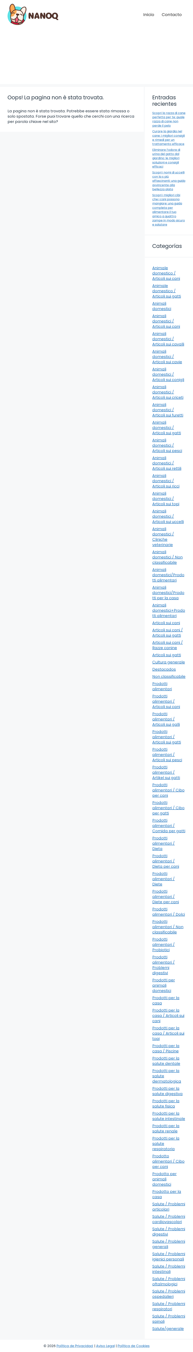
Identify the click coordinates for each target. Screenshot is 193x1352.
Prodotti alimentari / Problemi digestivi (163, 965)
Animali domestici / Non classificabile (167, 557)
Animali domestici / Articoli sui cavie (167, 357)
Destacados (164, 669)
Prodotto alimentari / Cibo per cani (168, 1161)
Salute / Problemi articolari (168, 1206)
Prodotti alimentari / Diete (163, 879)
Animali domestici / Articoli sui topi (165, 499)
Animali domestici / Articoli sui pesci (167, 445)
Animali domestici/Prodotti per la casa (168, 593)
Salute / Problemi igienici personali (168, 1256)
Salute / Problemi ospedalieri (168, 1294)
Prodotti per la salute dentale (166, 1061)
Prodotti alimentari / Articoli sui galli (166, 719)
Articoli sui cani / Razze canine (167, 645)
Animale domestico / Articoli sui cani (166, 273)
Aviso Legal (105, 1346)
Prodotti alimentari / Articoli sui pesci (167, 755)
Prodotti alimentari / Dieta (163, 843)
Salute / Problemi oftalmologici (168, 1281)
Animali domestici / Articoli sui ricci (165, 481)
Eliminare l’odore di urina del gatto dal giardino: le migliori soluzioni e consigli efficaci (166, 158)
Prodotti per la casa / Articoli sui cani (168, 1015)
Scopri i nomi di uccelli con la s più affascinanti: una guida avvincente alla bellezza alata (168, 181)
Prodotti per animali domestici (163, 985)
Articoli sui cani (166, 622)
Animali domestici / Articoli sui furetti (167, 410)
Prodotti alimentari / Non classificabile (167, 927)
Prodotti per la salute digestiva (167, 1091)
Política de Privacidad (75, 1346)
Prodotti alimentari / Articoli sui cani (166, 701)
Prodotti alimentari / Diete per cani (165, 897)
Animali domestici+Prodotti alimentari (168, 610)
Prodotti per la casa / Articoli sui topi (168, 1033)
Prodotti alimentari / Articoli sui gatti (166, 737)
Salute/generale (168, 1328)
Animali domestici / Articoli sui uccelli (168, 516)
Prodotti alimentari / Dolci (168, 911)
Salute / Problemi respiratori (168, 1306)
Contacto (172, 15)
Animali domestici (161, 306)
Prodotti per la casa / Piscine (165, 1048)
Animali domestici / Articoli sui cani (166, 321)
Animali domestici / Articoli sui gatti (166, 428)
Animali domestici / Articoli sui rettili (166, 463)
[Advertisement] (96, 57)
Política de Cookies (134, 1346)
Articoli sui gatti (166, 655)
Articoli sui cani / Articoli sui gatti (167, 632)
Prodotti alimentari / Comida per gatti (168, 826)
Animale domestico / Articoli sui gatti (166, 291)
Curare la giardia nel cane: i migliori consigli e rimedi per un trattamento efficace (168, 137)
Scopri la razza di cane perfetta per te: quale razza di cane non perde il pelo (168, 119)
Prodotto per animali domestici (164, 1179)
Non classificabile (168, 676)
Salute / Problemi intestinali (168, 1269)
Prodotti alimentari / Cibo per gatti (168, 808)
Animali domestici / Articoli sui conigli (168, 374)
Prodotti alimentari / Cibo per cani (168, 790)
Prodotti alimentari (162, 686)
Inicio (148, 15)
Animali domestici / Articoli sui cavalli (168, 339)
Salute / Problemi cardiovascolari (168, 1219)
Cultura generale (168, 662)
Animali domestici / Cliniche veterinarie (163, 536)
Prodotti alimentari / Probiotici (163, 944)
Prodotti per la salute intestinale (168, 1116)
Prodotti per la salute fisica (165, 1103)
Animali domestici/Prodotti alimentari (168, 575)
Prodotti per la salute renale (165, 1128)
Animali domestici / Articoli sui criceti (167, 392)
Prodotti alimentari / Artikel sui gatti (166, 772)
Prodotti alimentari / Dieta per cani (165, 861)
